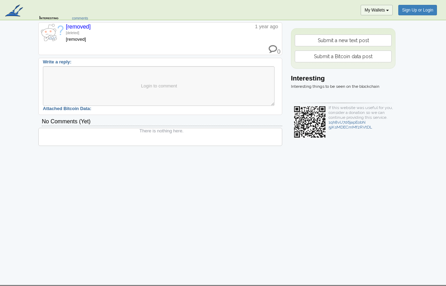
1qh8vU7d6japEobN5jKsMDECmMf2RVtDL (350, 125)
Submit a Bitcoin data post (343, 56)
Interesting (49, 17)
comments (80, 18)
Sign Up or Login (417, 10)
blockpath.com (14, 11)
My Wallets (376, 10)
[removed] (78, 27)
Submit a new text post (343, 40)
